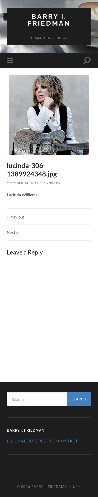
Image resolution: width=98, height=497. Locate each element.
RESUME (46, 440)
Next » (12, 232)
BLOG (12, 440)
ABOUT (28, 440)
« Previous (16, 217)
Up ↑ (77, 486)
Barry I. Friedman (49, 19)
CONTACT (68, 440)
